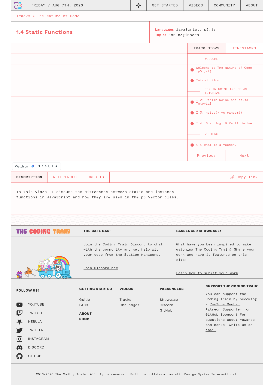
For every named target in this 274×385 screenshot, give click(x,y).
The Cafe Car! (96, 231)
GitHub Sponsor (220, 314)
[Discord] (30, 347)
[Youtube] (30, 304)
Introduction (207, 80)
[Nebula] (29, 321)
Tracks (23, 16)
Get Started (165, 5)
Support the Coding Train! (232, 286)
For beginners (183, 35)
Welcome (211, 59)
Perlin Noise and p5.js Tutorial (226, 91)
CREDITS (96, 177)
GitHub (166, 310)
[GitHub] (28, 356)
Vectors (211, 134)
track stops (206, 48)
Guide (84, 299)
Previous (206, 155)
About (252, 5)
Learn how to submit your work (207, 273)
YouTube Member (225, 304)
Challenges (129, 305)
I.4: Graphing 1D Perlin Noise (224, 123)
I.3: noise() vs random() (219, 112)
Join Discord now (100, 267)
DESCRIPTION (29, 177)
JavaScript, (189, 29)
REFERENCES (65, 177)
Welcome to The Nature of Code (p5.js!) (224, 69)
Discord (166, 305)
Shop (84, 319)
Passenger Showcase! (198, 231)
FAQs (83, 305)
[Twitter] (29, 330)
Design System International (210, 374)
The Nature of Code (58, 16)
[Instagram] (32, 338)
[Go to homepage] (18, 5)
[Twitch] (29, 313)
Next (244, 155)
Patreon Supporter (224, 309)
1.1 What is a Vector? (216, 144)
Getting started (95, 289)
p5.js (210, 29)
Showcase (169, 299)
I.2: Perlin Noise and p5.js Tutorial (222, 102)
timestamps (244, 48)
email (211, 330)
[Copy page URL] (244, 177)
